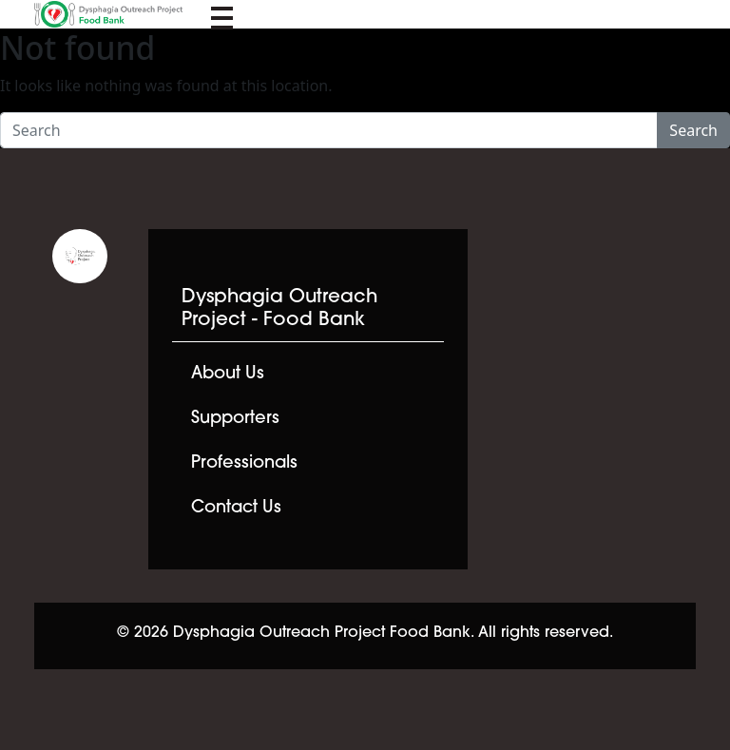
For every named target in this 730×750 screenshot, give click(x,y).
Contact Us (236, 508)
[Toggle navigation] (222, 14)
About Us (227, 374)
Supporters (235, 419)
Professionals (244, 463)
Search (693, 130)
